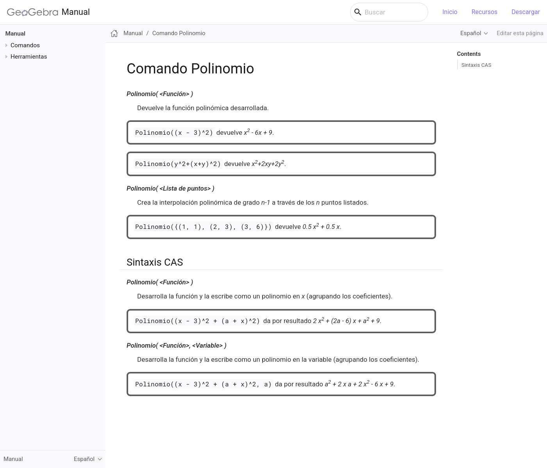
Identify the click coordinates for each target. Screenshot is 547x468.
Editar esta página (520, 33)
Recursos (485, 12)
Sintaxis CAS (476, 65)
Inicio (449, 12)
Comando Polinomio (179, 33)
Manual (48, 12)
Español (470, 33)
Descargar (525, 12)
